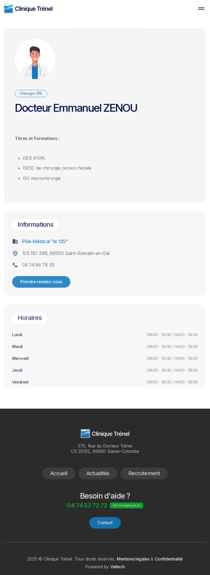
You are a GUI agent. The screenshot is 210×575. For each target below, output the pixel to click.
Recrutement (144, 486)
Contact (105, 536)
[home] (28, 8)
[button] (201, 8)
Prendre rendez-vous (41, 295)
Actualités (97, 486)
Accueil (58, 486)
